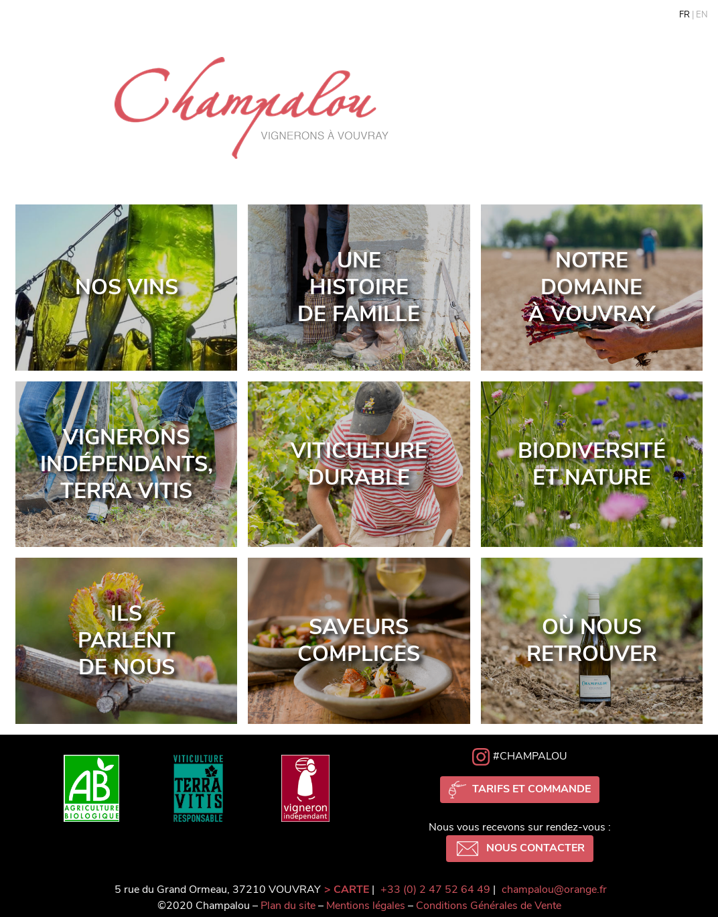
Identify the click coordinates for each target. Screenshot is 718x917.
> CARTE (346, 889)
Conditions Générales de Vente (488, 905)
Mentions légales (365, 905)
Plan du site (288, 905)
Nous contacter (520, 848)
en (702, 15)
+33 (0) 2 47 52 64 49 (435, 889)
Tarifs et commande (520, 789)
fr (684, 15)
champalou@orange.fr (554, 889)
